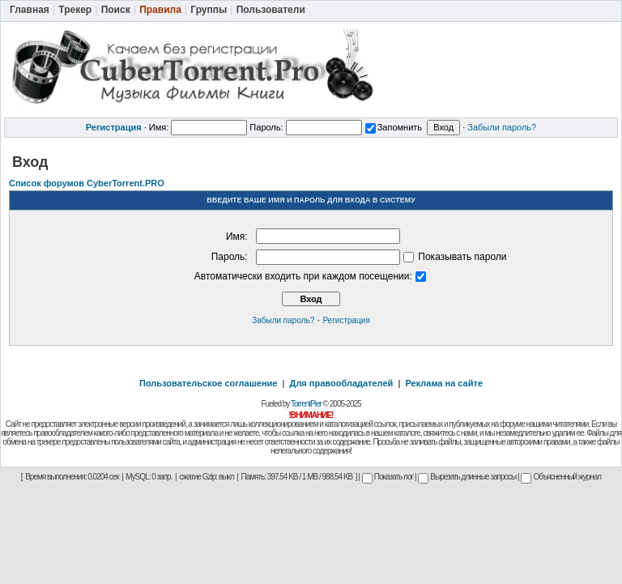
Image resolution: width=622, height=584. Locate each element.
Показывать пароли (455, 256)
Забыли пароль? (501, 127)
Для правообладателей (342, 383)
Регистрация (345, 320)
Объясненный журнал (561, 476)
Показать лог (387, 476)
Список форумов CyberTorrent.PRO (86, 183)
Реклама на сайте (444, 383)
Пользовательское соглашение (208, 383)
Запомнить (393, 127)
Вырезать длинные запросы (467, 476)
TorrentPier (306, 403)
